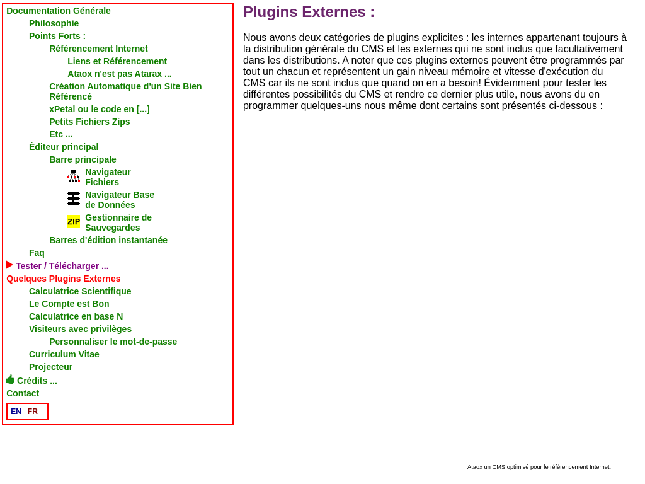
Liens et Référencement (117, 61)
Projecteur (50, 367)
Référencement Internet (98, 48)
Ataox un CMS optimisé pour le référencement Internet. (539, 467)
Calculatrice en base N (76, 316)
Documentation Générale (58, 11)
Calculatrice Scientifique (80, 291)
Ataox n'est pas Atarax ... (119, 74)
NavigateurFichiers (98, 177)
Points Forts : (57, 36)
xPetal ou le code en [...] (99, 109)
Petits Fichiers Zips (89, 122)
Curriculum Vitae (64, 354)
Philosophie (54, 23)
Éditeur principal (63, 147)
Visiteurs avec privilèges (80, 329)
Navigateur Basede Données (110, 200)
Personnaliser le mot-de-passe (113, 342)
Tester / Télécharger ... (57, 265)
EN (16, 411)
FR (33, 411)
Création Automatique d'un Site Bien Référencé (125, 91)
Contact (22, 393)
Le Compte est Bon (69, 304)
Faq (37, 253)
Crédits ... (31, 380)
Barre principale (83, 159)
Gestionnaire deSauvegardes (109, 222)
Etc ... (60, 134)
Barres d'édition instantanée (108, 240)
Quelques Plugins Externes (63, 279)
